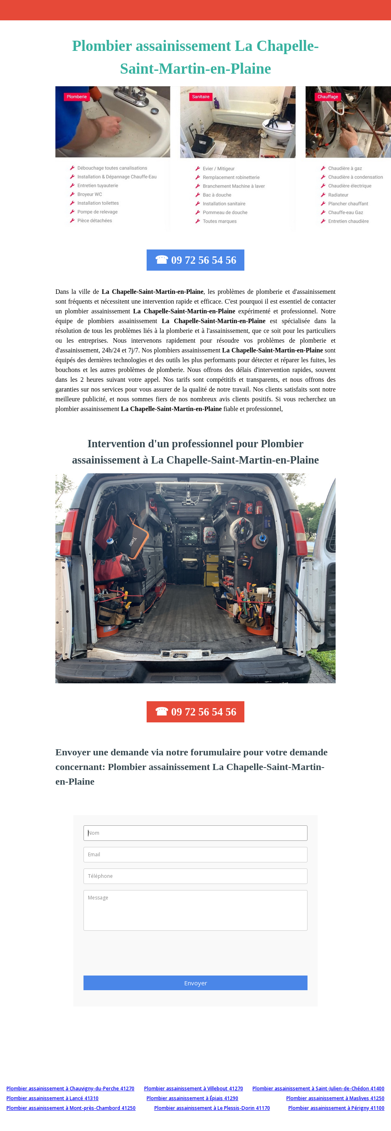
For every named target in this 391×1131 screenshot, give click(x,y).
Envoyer (195, 983)
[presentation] (145, 955)
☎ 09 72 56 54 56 (196, 260)
